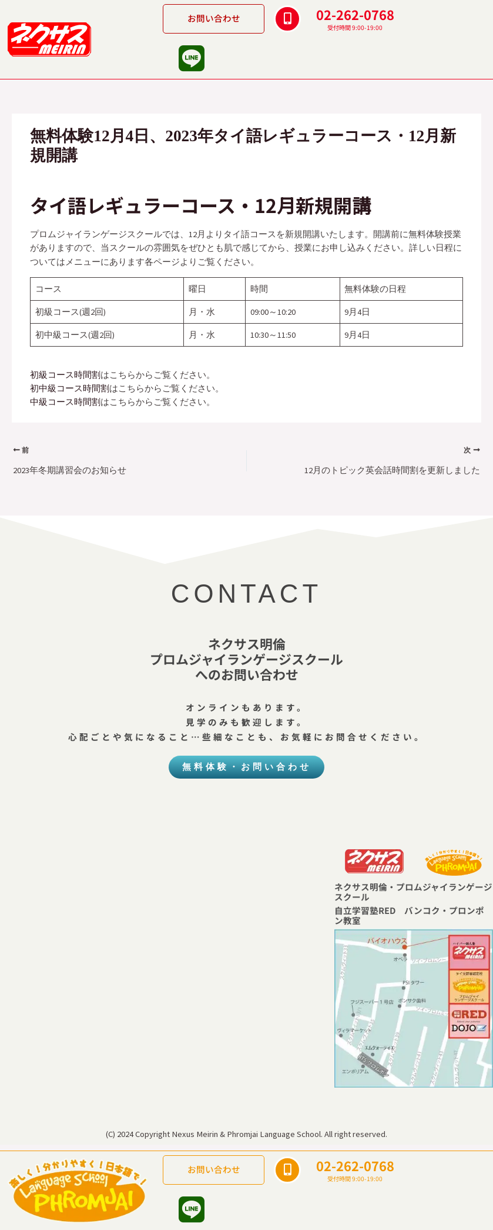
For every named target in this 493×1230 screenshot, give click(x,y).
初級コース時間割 (65, 375)
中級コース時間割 (65, 402)
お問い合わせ (213, 18)
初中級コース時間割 (69, 388)
